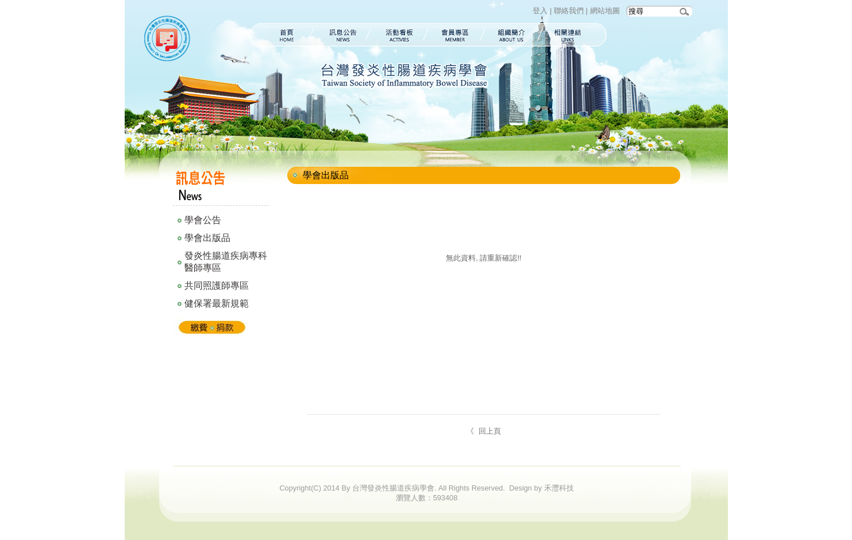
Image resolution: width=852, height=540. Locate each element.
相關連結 (573, 35)
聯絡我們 (569, 10)
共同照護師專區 (216, 285)
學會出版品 (207, 238)
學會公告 (202, 220)
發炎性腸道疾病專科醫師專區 (225, 262)
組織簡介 (511, 35)
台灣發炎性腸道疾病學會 (169, 40)
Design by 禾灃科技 (541, 488)
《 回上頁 (484, 431)
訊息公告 (340, 35)
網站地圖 (605, 10)
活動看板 (398, 35)
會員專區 (455, 35)
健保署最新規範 (216, 303)
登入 (540, 10)
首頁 (280, 35)
